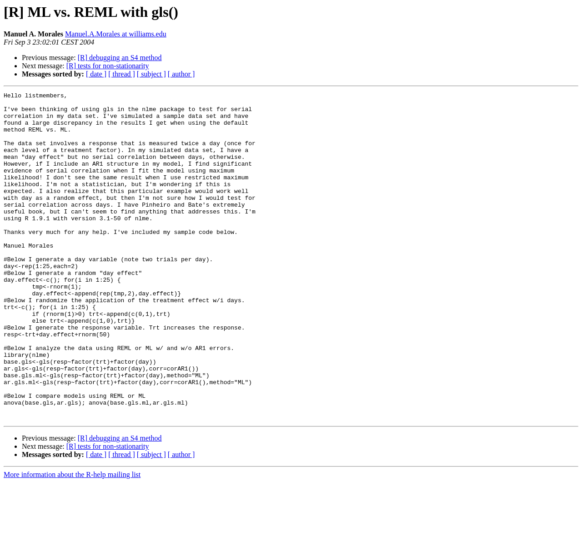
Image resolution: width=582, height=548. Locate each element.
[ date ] (96, 74)
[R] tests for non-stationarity (107, 66)
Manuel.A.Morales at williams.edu (115, 34)
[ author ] (181, 74)
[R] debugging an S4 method (120, 57)
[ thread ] (121, 74)
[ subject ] (151, 74)
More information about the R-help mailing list (72, 540)
